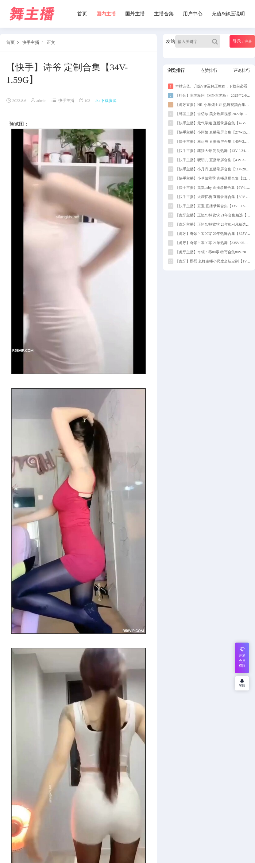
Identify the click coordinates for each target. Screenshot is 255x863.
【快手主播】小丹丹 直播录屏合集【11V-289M (209, 169)
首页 (82, 13)
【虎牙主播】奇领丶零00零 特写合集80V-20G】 (210, 252)
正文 (51, 42)
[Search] (216, 41)
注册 (248, 41)
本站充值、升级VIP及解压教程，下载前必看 (207, 86)
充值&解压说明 (228, 13)
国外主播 (135, 13)
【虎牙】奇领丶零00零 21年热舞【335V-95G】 (209, 243)
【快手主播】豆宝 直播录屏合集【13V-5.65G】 (209, 206)
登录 (237, 41)
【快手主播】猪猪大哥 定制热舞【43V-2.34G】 (209, 151)
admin (42, 100)
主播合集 (164, 13)
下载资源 (106, 100)
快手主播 (30, 42)
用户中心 (193, 13)
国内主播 (106, 13)
